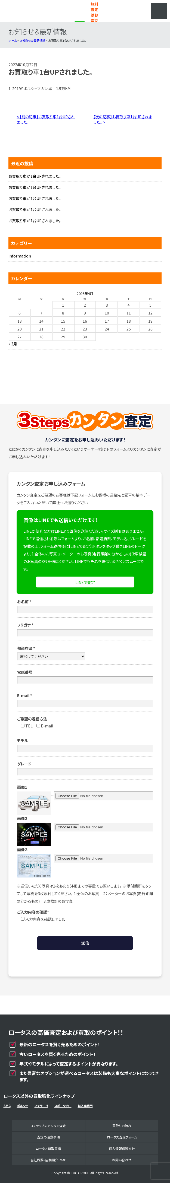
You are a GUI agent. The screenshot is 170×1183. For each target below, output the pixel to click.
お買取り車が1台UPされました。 (34, 176)
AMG (7, 1106)
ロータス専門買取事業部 (31, 11)
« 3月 (12, 343)
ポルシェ (22, 1106)
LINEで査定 (85, 582)
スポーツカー (63, 1106)
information (19, 256)
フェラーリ (41, 1106)
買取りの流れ (121, 1125)
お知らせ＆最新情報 (32, 40)
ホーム (12, 40)
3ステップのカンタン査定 (48, 1125)
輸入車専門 (85, 1106)
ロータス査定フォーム (122, 1137)
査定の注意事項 (48, 1137)
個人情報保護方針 (122, 1148)
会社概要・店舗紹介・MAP (48, 1159)
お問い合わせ (121, 1159)
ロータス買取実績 (48, 1148)
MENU (159, 11)
